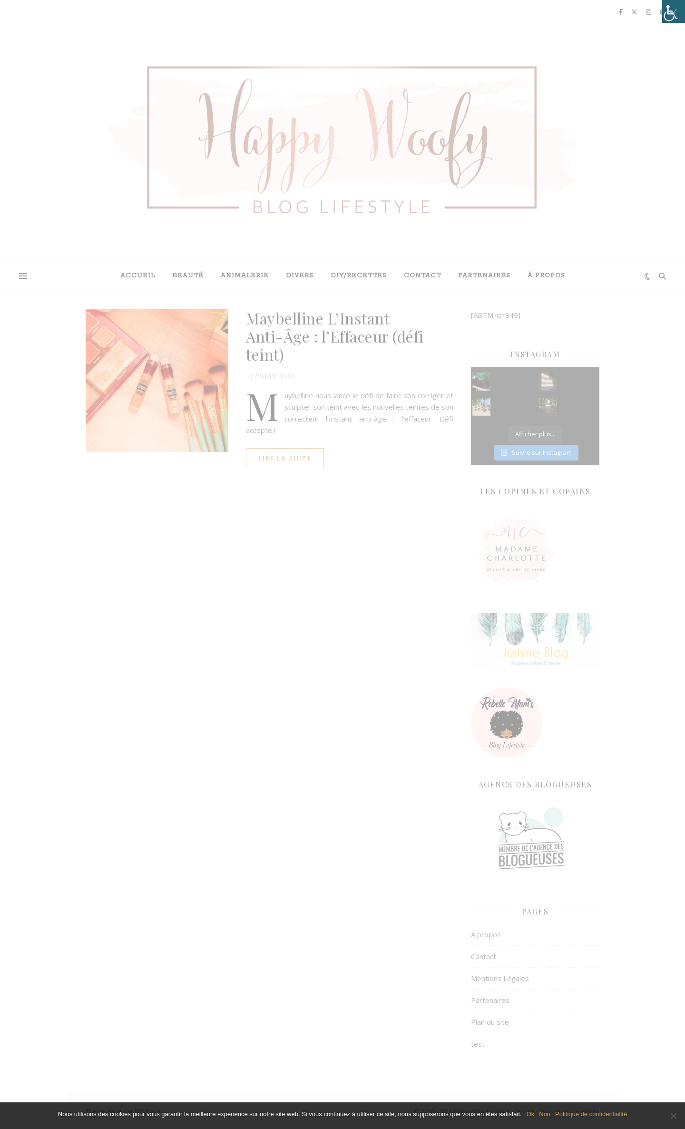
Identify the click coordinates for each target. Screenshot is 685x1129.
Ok (531, 1114)
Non (544, 1114)
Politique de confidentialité (591, 1114)
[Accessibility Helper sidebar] (673, 11)
